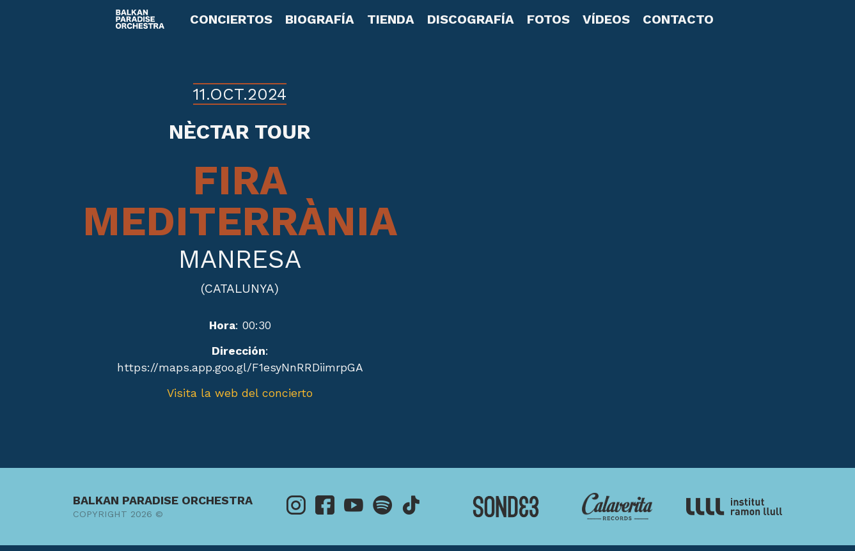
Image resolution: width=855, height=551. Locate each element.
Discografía (470, 19)
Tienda (390, 19)
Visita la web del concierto (240, 393)
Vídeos (606, 19)
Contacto (678, 19)
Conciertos (231, 19)
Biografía (319, 19)
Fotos (548, 19)
